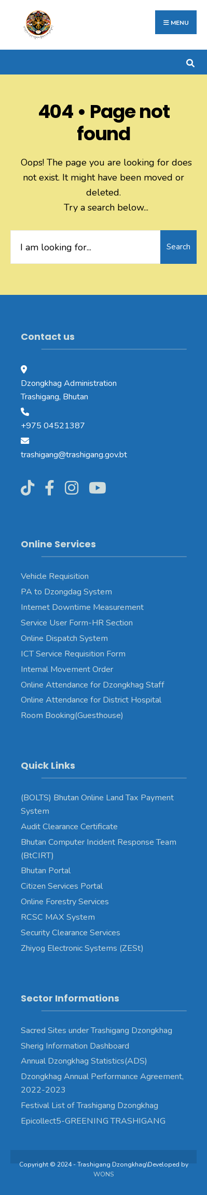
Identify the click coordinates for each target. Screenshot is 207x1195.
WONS (103, 1174)
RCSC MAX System (58, 917)
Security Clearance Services (70, 932)
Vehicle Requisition (55, 576)
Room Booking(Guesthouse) (72, 715)
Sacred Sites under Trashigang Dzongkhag (96, 1030)
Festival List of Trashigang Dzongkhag (89, 1105)
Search (178, 247)
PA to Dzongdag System (66, 592)
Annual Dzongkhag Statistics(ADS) (84, 1061)
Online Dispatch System (64, 638)
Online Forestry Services (65, 901)
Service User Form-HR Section (77, 623)
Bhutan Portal (46, 870)
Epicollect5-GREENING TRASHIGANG (93, 1121)
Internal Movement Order (67, 669)
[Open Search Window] (190, 62)
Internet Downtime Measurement (82, 607)
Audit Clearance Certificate (69, 826)
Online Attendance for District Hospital (91, 700)
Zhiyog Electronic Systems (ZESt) (82, 948)
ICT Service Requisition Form (73, 654)
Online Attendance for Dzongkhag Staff (92, 685)
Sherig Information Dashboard (75, 1046)
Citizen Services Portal (62, 886)
